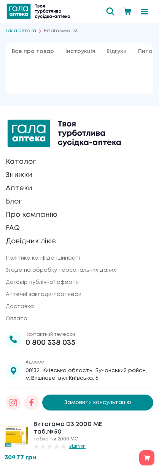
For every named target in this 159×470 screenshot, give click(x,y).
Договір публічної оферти (42, 282)
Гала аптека (21, 31)
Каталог (21, 162)
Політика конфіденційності (43, 258)
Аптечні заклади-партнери (43, 294)
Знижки (19, 175)
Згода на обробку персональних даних (61, 270)
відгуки (77, 446)
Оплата (16, 318)
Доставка (20, 306)
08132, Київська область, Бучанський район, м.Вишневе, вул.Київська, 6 (86, 374)
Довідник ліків (31, 241)
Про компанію (31, 215)
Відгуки (117, 51)
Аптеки (19, 188)
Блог (14, 202)
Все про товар (33, 51)
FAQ (13, 228)
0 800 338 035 (50, 342)
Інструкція (80, 51)
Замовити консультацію (97, 402)
